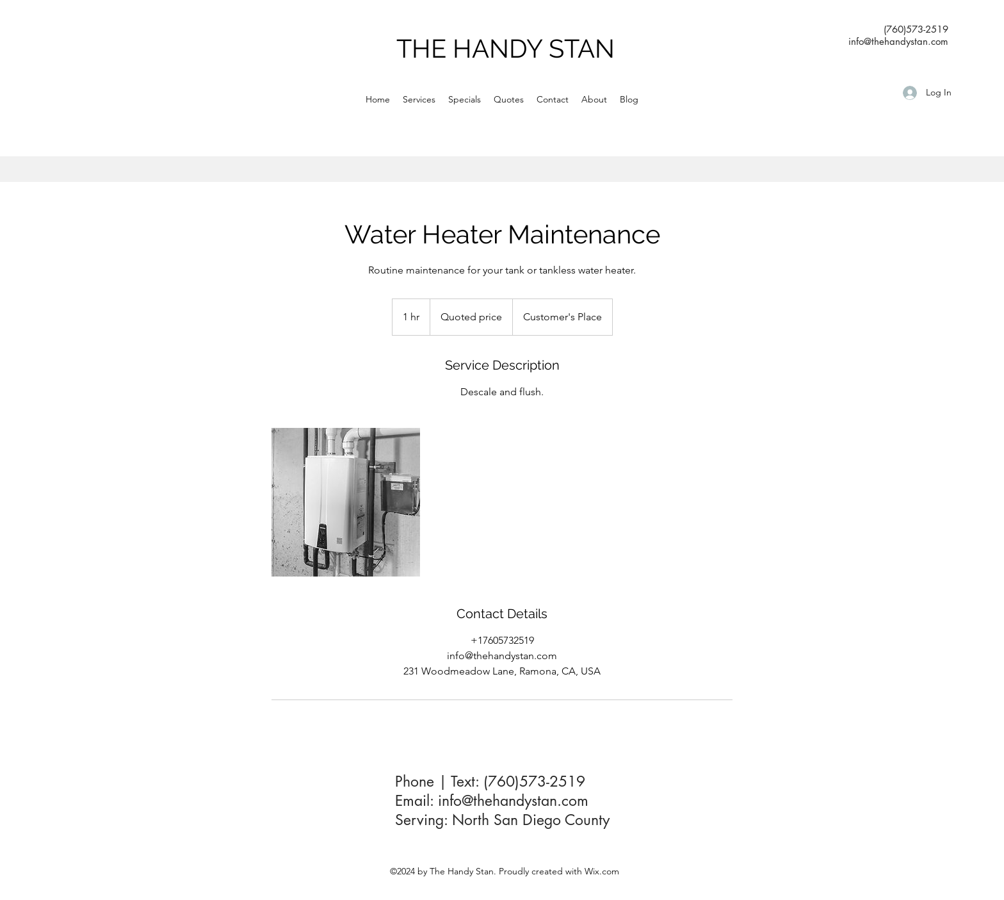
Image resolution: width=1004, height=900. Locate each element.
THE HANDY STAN (505, 48)
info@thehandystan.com (513, 800)
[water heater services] (345, 502)
